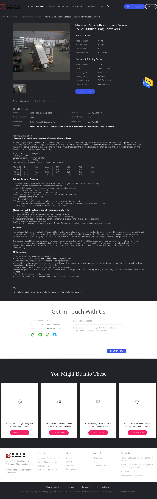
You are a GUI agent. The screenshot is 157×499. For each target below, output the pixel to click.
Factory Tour (63, 6)
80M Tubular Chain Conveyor (71, 292)
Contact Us (91, 6)
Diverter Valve (43, 466)
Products (40, 6)
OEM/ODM (97, 458)
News (101, 6)
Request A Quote (135, 6)
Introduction (71, 469)
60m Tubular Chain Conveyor (24, 292)
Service (69, 462)
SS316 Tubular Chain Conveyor (48, 292)
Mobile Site (106, 487)
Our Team (70, 465)
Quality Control (77, 6)
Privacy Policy (87, 487)
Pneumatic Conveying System (49, 458)
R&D (95, 462)
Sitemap (70, 487)
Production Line (99, 465)
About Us (51, 6)
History (69, 458)
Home (30, 6)
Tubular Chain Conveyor (47, 462)
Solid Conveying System (47, 469)
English (151, 6)
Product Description (44, 101)
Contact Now (85, 91)
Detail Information (21, 101)
